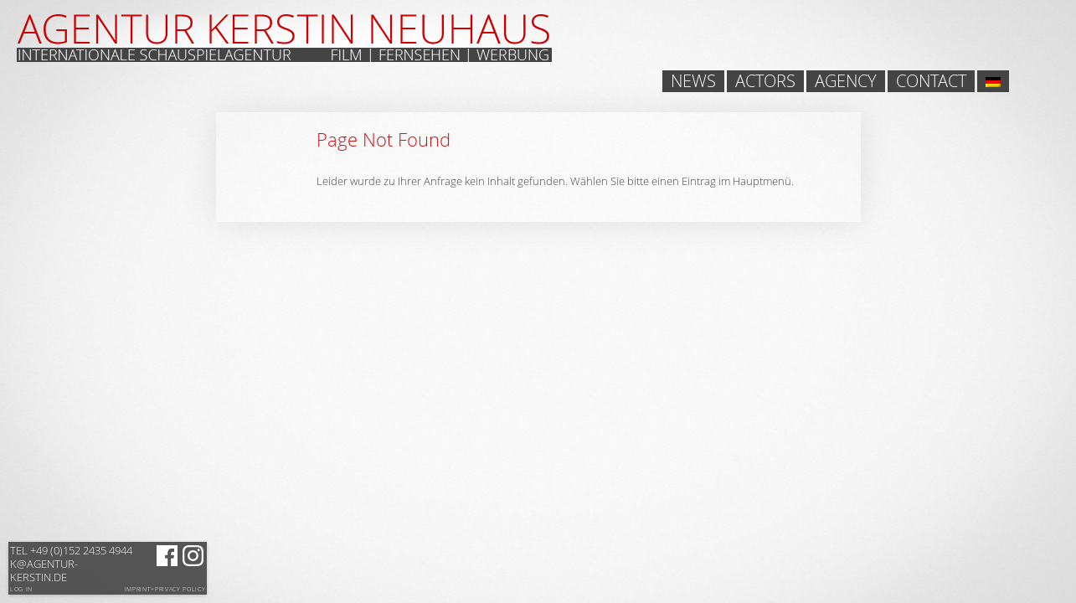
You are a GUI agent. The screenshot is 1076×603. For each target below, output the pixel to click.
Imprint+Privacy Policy (165, 589)
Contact (931, 81)
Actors (765, 81)
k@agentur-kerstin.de (71, 564)
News (693, 81)
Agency (846, 81)
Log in (21, 589)
